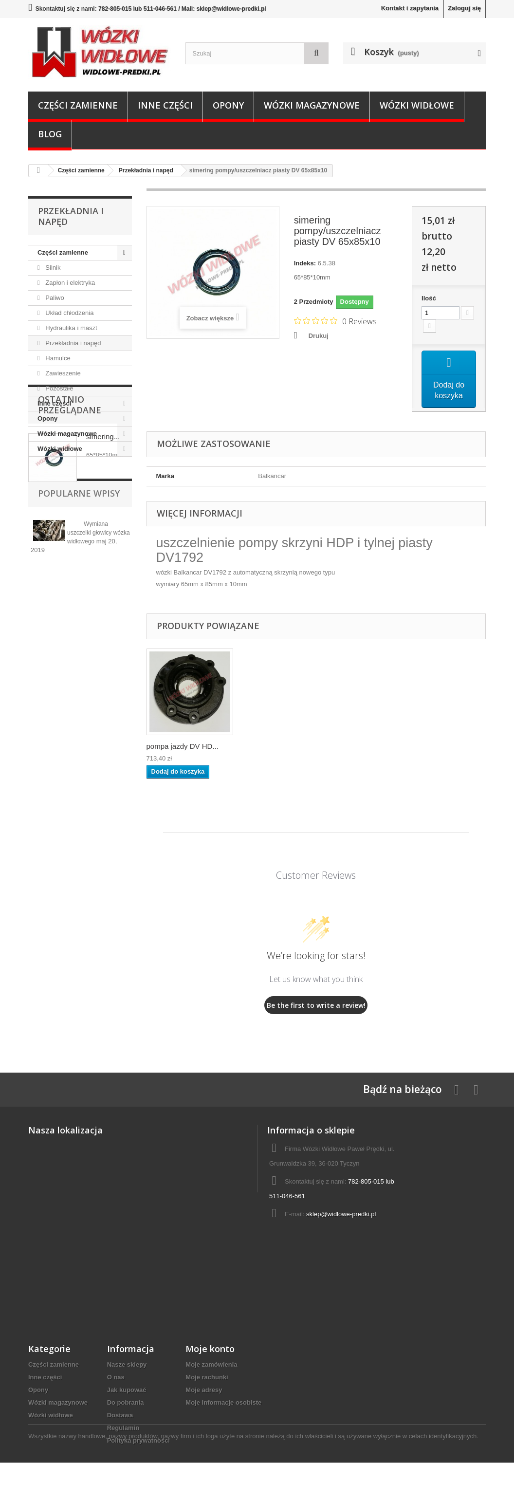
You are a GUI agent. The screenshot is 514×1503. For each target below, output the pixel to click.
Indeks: (305, 263)
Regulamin (123, 1428)
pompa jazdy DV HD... (183, 747)
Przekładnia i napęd (72, 343)
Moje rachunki (206, 1378)
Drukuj (319, 335)
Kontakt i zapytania (410, 8)
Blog (50, 134)
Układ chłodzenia (69, 312)
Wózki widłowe (417, 105)
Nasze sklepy (127, 1365)
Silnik (52, 267)
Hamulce (57, 358)
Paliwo (54, 297)
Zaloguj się (464, 8)
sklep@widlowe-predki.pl (341, 1215)
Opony (228, 105)
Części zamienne (78, 105)
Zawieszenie (62, 373)
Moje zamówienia (211, 1365)
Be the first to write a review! (316, 1006)
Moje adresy (203, 1390)
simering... (103, 523)
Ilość (429, 298)
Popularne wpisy (79, 598)
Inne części (165, 105)
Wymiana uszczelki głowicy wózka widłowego (98, 637)
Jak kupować (127, 1390)
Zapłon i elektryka (69, 282)
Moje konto (210, 1349)
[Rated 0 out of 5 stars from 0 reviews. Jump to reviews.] (335, 321)
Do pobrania (125, 1403)
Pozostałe (58, 388)
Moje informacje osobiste (223, 1403)
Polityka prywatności (138, 1441)
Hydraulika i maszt (70, 328)
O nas (116, 1378)
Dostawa (120, 1416)
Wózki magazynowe (312, 105)
